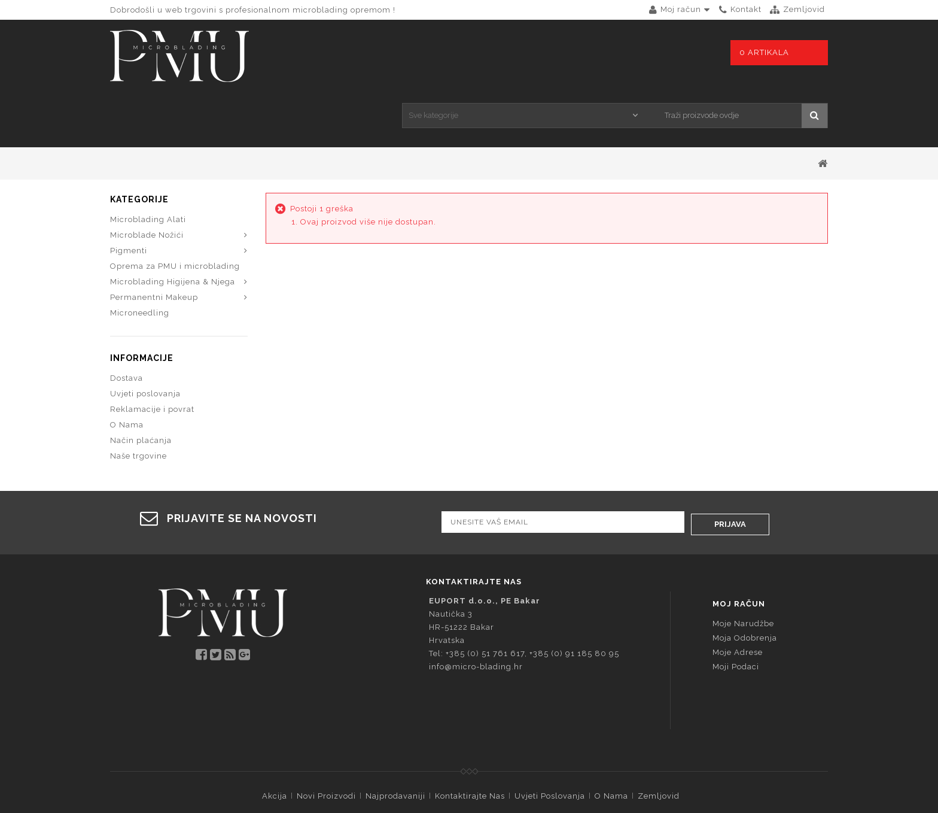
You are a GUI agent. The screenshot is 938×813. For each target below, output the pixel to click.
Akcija (274, 736)
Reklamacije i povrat (152, 353)
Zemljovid (659, 736)
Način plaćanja (141, 384)
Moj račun (738, 543)
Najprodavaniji (395, 736)
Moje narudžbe (743, 563)
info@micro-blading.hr (476, 606)
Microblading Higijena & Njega (172, 226)
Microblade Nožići (147, 179)
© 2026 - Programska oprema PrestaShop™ (469, 757)
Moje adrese (737, 592)
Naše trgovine (138, 400)
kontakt (746, 9)
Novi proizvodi (326, 736)
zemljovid (804, 9)
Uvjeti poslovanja (145, 337)
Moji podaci (735, 606)
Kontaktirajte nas (470, 736)
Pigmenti (128, 194)
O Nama (127, 369)
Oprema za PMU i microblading (175, 210)
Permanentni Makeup (154, 241)
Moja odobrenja (744, 578)
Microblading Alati (148, 163)
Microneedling (139, 257)
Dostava (126, 322)
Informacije (141, 302)
